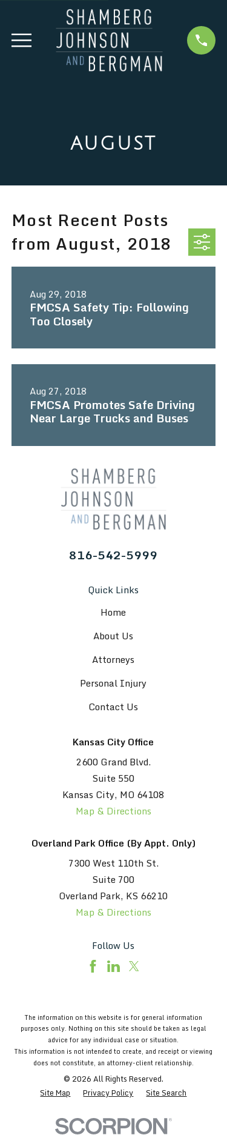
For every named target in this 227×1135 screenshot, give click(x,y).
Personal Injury (113, 683)
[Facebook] (93, 966)
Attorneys (113, 659)
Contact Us (113, 706)
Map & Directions (113, 811)
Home (113, 612)
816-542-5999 (113, 554)
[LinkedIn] (113, 966)
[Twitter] (134, 966)
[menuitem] (55, 1093)
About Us (113, 635)
